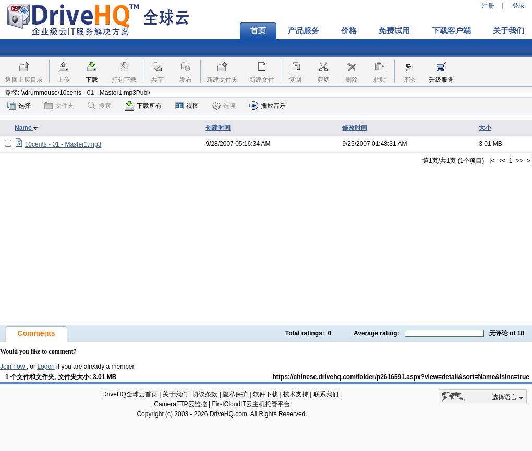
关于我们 (175, 394)
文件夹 (59, 105)
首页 (258, 31)
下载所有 (143, 106)
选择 (19, 106)
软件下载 (265, 394)
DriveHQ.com (228, 414)
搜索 (99, 106)
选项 (224, 106)
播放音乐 (267, 105)
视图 (187, 105)
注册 (488, 5)
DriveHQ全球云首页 (130, 394)
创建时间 (218, 127)
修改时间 (354, 127)
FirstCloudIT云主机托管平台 (250, 404)
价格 (349, 31)
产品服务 (303, 31)
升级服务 (441, 79)
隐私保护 (235, 394)
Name (27, 127)
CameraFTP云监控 (180, 404)
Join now (13, 366)
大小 (485, 127)
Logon (45, 366)
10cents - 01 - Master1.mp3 (63, 144)
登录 (518, 5)
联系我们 (325, 394)
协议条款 (204, 394)
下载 (92, 79)
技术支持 (295, 394)
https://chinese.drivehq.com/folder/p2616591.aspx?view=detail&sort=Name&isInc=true (400, 377)
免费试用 (394, 31)
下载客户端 (451, 31)
